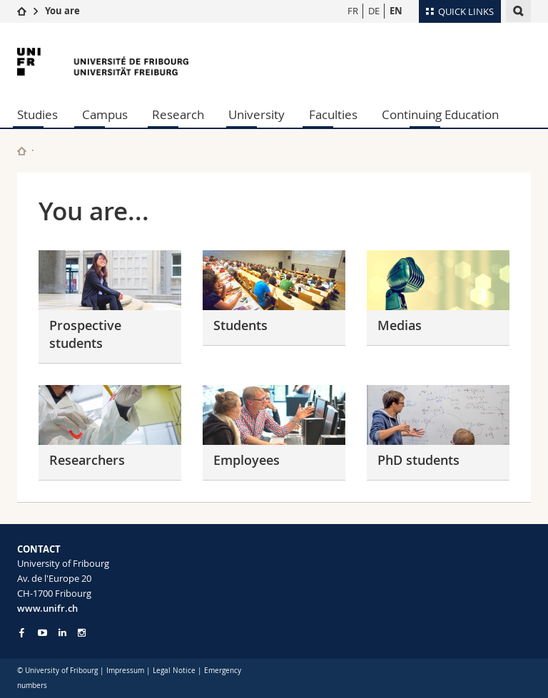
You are (62, 10)
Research (178, 114)
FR (352, 10)
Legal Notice (174, 670)
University (256, 114)
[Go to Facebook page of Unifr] (21, 632)
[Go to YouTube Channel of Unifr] (42, 632)
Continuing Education (440, 114)
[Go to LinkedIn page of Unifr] (62, 632)
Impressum (125, 670)
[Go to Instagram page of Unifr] (82, 632)
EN (396, 10)
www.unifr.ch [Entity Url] (47, 608)
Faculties (333, 114)
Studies (37, 114)
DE (374, 10)
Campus (105, 114)
